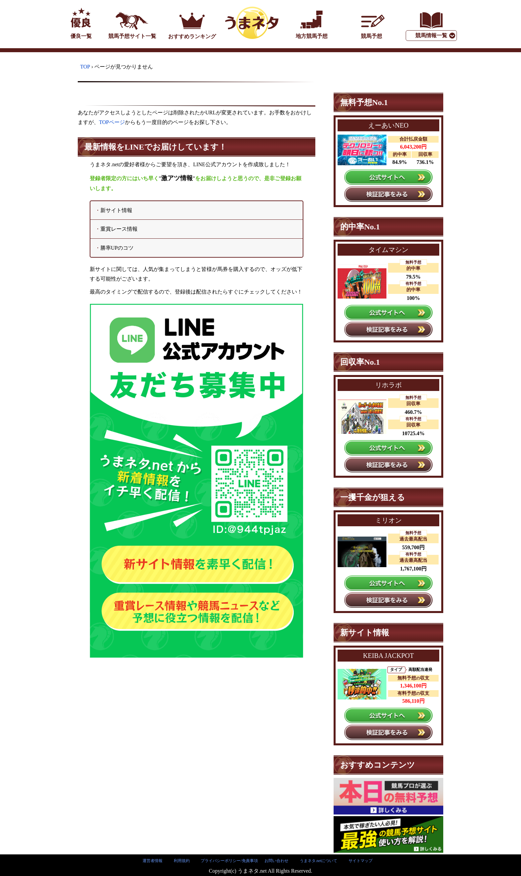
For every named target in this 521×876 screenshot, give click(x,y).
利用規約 (182, 860)
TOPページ (112, 122)
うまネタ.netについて (319, 860)
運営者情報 (152, 860)
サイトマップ (360, 860)
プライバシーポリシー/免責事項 (229, 860)
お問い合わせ (276, 860)
